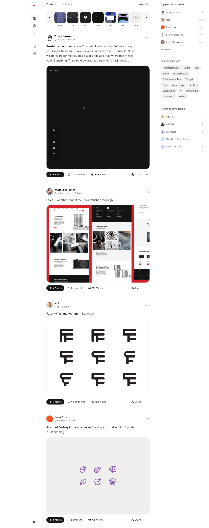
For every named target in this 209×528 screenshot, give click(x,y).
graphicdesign (180, 73)
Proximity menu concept (62, 46)
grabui (181, 96)
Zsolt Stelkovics (64, 190)
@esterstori (60, 420)
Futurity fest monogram (62, 313)
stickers (193, 85)
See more (165, 49)
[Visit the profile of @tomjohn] (49, 38)
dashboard (168, 96)
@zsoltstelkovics (63, 193)
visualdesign (178, 85)
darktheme (192, 90)
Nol (56, 303)
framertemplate (171, 67)
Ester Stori (61, 417)
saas (197, 67)
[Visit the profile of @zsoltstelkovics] (49, 191)
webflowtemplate (171, 79)
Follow (71, 39)
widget (189, 79)
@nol (57, 306)
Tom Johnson (63, 36)
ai (181, 90)
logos (187, 67)
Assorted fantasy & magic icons (66, 427)
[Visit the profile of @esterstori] (49, 418)
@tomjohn (60, 39)
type (165, 85)
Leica (49, 200)
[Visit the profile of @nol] (49, 305)
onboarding (168, 90)
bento (165, 73)
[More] (147, 174)
